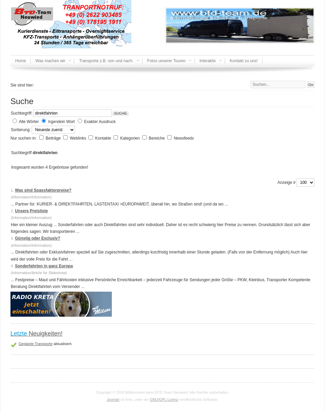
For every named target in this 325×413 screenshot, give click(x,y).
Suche (120, 113)
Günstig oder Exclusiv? (37, 238)
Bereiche (157, 138)
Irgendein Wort (61, 121)
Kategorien (130, 138)
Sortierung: (21, 129)
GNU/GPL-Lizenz (164, 399)
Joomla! (113, 399)
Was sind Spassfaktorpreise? (43, 190)
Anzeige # (287, 182)
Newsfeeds (184, 138)
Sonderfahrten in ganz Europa (44, 266)
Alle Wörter (29, 121)
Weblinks (78, 138)
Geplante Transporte (36, 344)
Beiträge (54, 138)
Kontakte (103, 138)
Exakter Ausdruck (100, 121)
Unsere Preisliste (31, 211)
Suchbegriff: (21, 113)
